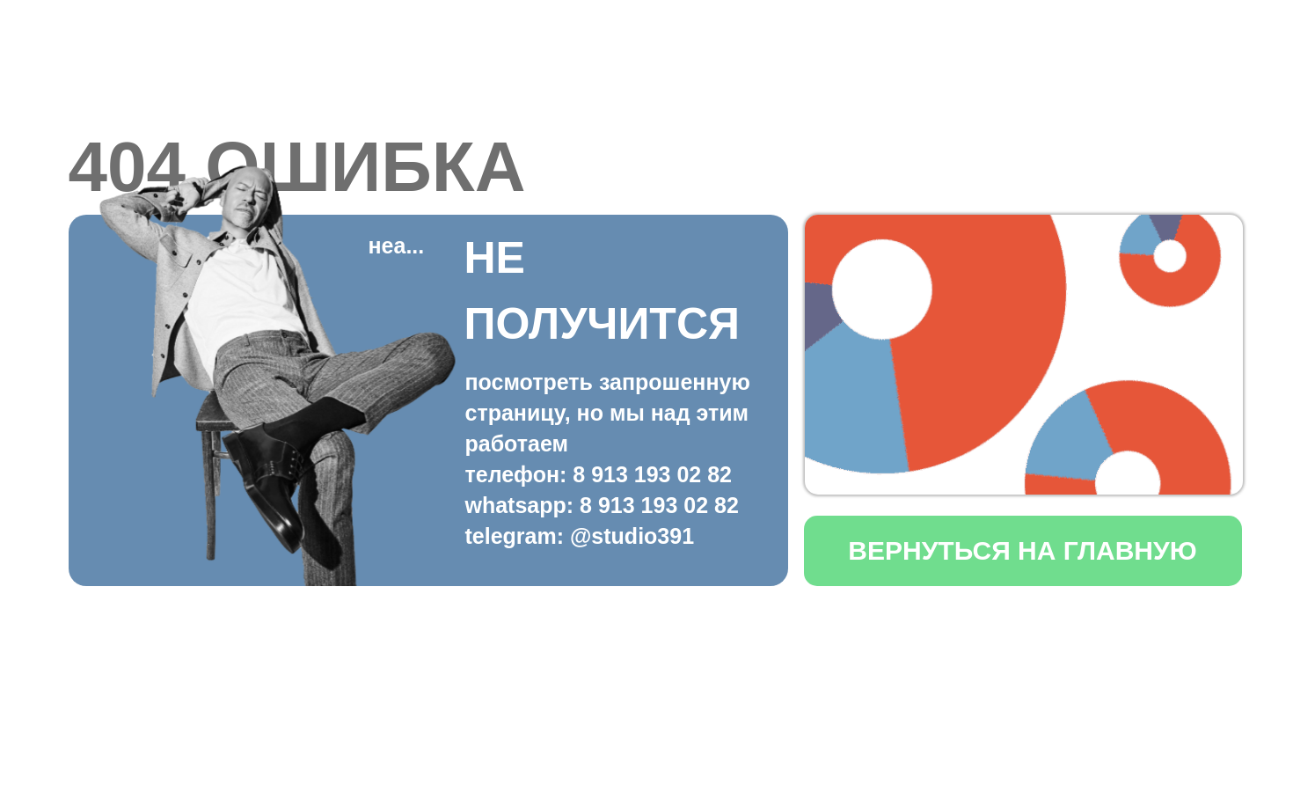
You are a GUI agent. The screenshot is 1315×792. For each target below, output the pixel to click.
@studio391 (632, 536)
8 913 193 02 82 (652, 474)
